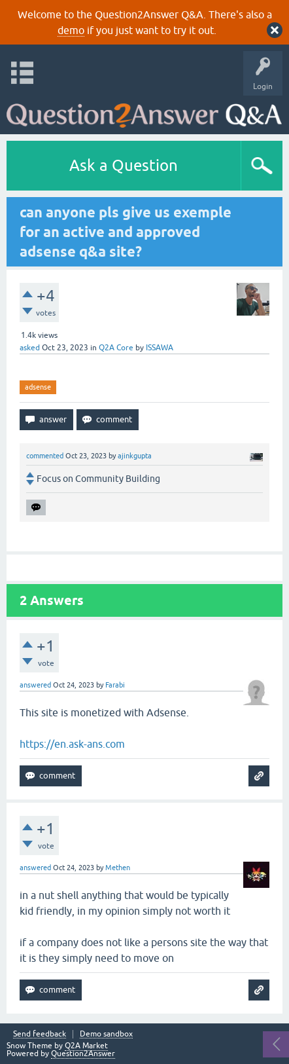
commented (44, 456)
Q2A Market (86, 1045)
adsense (38, 387)
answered (35, 685)
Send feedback (39, 1034)
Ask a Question (123, 165)
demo (71, 30)
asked (30, 347)
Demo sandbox (106, 1034)
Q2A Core (116, 347)
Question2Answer (83, 1053)
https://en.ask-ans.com (72, 744)
